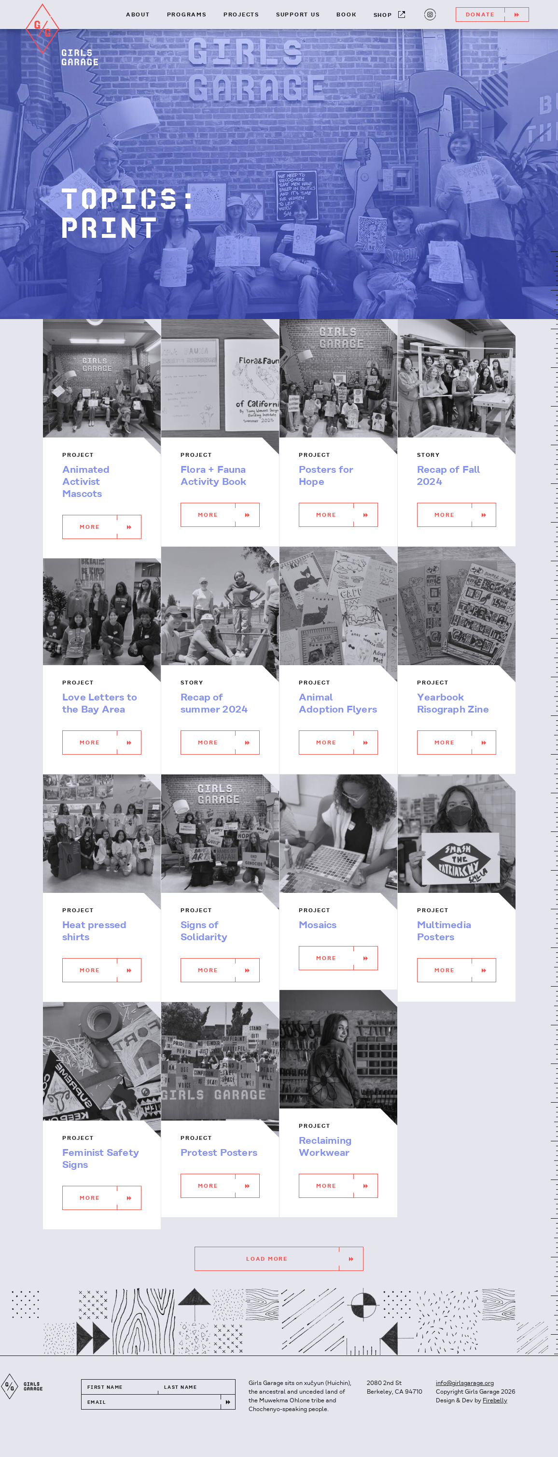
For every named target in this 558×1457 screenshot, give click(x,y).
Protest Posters (219, 1153)
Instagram (429, 13)
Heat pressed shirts (94, 931)
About (138, 15)
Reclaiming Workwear (325, 1147)
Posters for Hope (326, 476)
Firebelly (495, 1401)
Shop (389, 14)
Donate (497, 14)
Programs (187, 15)
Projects (241, 15)
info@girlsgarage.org (465, 1383)
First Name (105, 1387)
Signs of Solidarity (204, 931)
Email (96, 1402)
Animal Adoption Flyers (338, 704)
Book (346, 15)
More (110, 527)
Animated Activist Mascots (86, 482)
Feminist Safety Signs (100, 1159)
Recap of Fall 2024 (448, 476)
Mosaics (317, 925)
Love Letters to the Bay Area (99, 704)
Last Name (180, 1387)
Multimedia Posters (444, 931)
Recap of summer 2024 (214, 704)
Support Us (298, 15)
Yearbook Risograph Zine (453, 704)
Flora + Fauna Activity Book (214, 476)
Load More (304, 1258)
